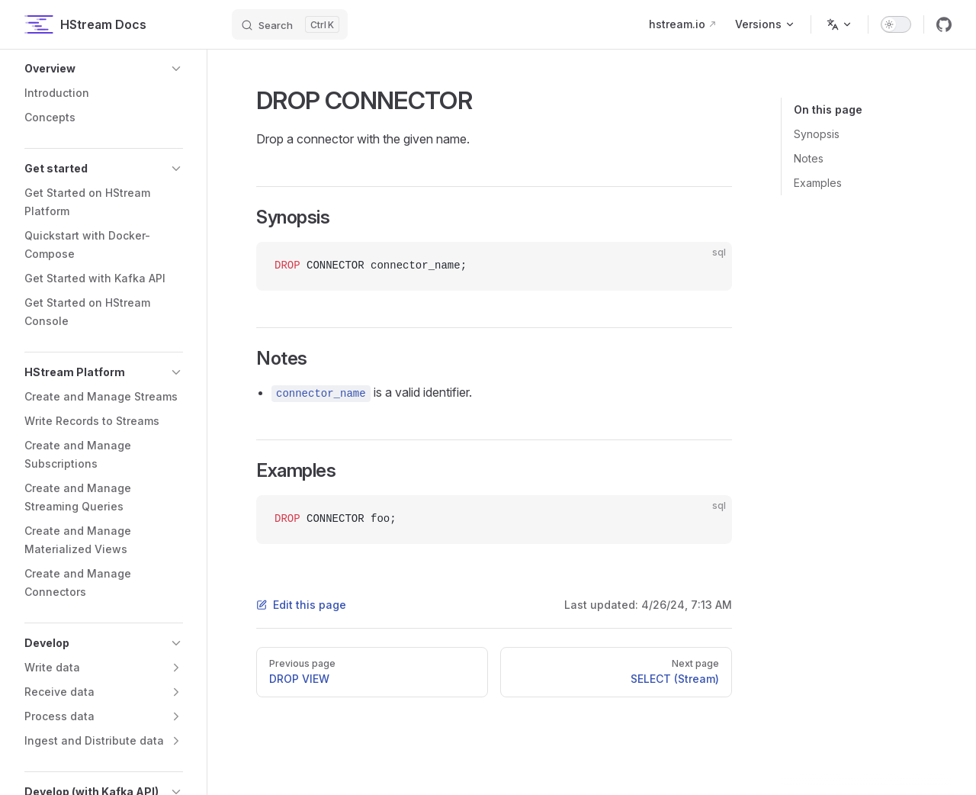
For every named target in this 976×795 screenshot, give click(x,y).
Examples (818, 182)
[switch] (896, 24)
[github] (944, 24)
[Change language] (839, 24)
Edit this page (301, 604)
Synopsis (817, 133)
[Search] (290, 24)
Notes (809, 158)
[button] (103, 68)
